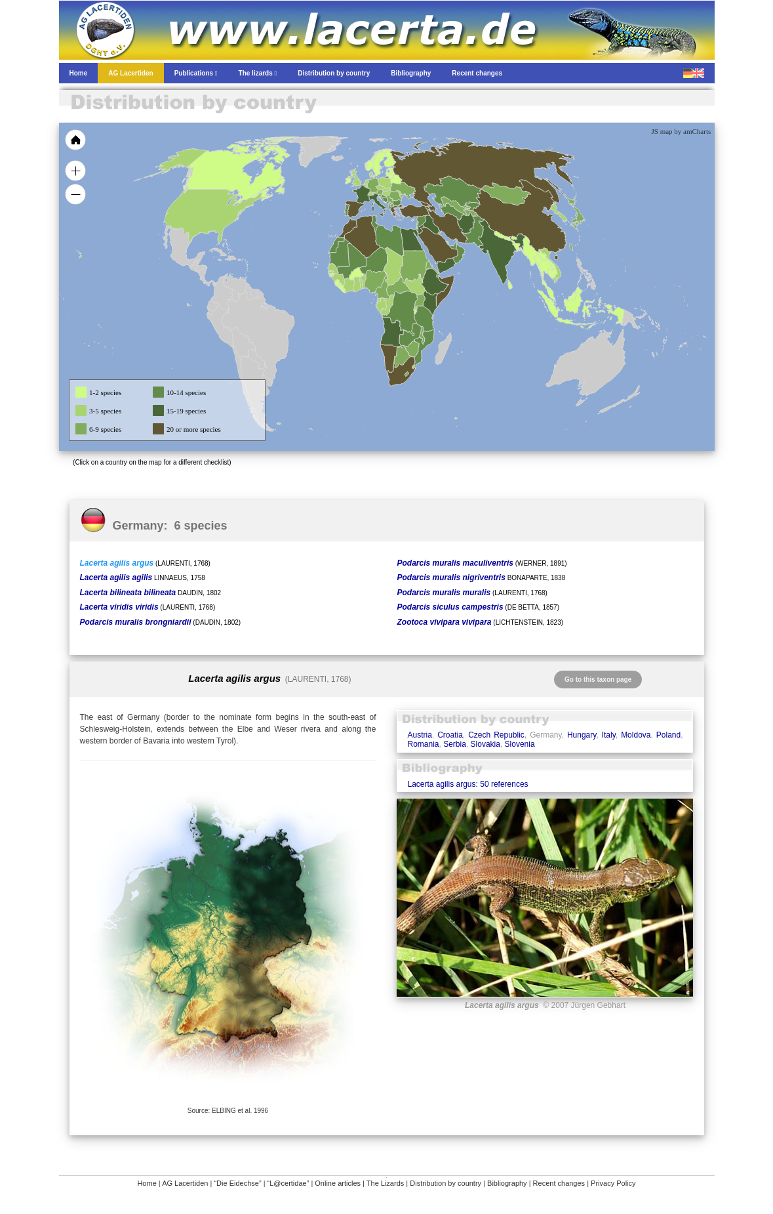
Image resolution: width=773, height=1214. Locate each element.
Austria (419, 735)
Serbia (454, 744)
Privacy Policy (613, 1183)
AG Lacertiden (185, 1183)
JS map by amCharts (681, 131)
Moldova (635, 735)
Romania (423, 744)
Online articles (338, 1183)
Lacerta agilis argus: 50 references (467, 784)
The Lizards (385, 1183)
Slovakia (485, 744)
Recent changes (559, 1183)
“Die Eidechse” (237, 1183)
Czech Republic (496, 735)
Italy (609, 735)
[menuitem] (453, 245)
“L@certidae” (288, 1183)
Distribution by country (445, 1183)
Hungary (581, 735)
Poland (668, 735)
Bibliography (507, 1183)
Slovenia (520, 744)
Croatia (450, 735)
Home (146, 1183)
